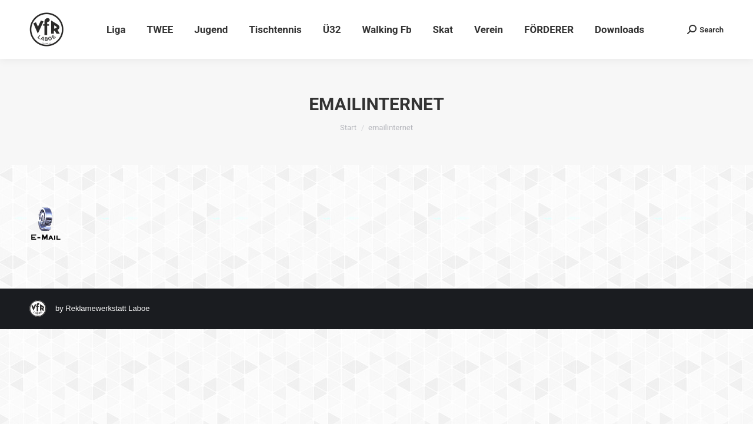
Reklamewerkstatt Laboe (107, 308)
